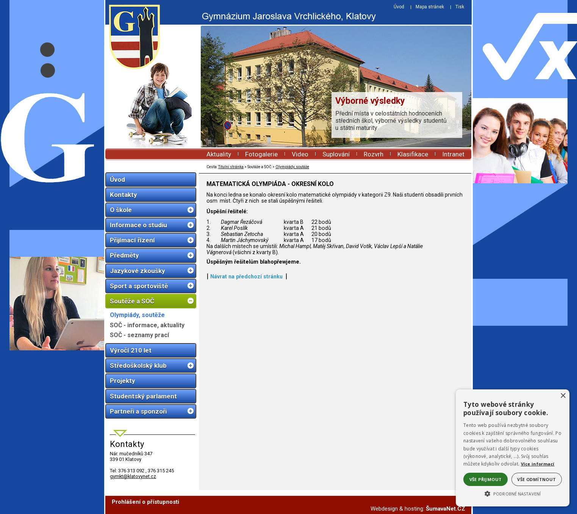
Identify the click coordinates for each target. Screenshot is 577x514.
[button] (512, 493)
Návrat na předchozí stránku (246, 276)
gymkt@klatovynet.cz (133, 476)
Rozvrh (373, 154)
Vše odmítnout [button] (536, 479)
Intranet (453, 154)
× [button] (563, 396)
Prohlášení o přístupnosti (145, 501)
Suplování (336, 154)
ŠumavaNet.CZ (445, 508)
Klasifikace (412, 154)
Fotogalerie (261, 154)
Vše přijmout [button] (485, 479)
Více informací (538, 464)
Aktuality (218, 154)
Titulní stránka (231, 167)
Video (300, 154)
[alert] (512, 447)
